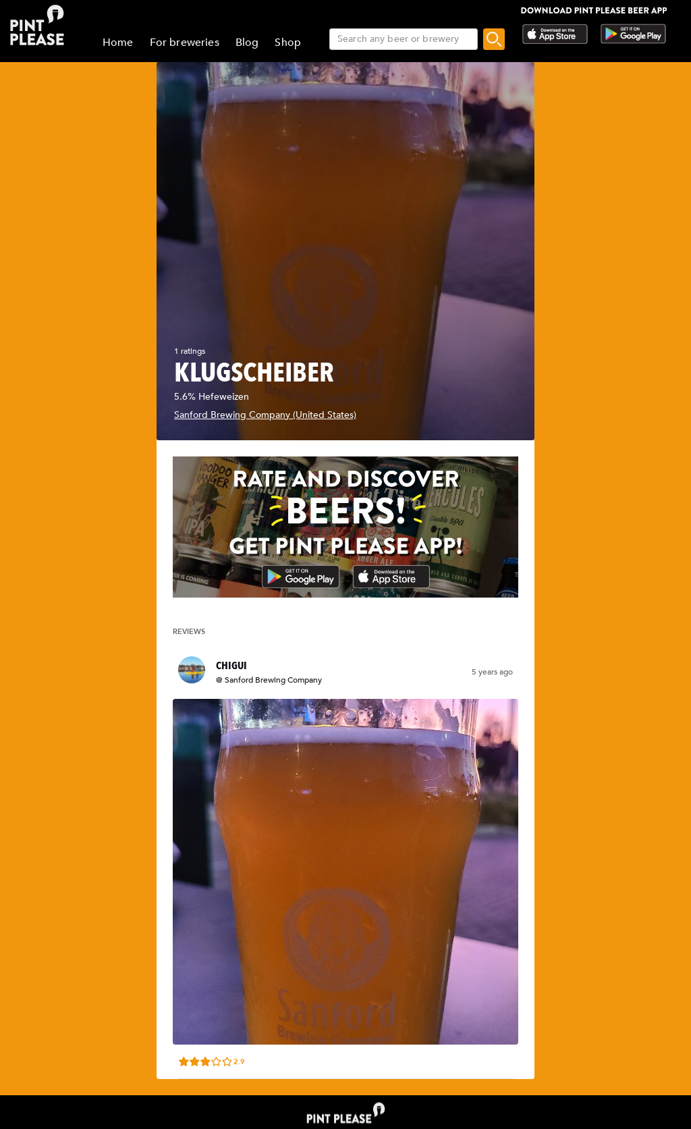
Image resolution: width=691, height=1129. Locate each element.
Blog (247, 42)
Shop (288, 42)
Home (118, 42)
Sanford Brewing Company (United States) (265, 415)
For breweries (184, 42)
